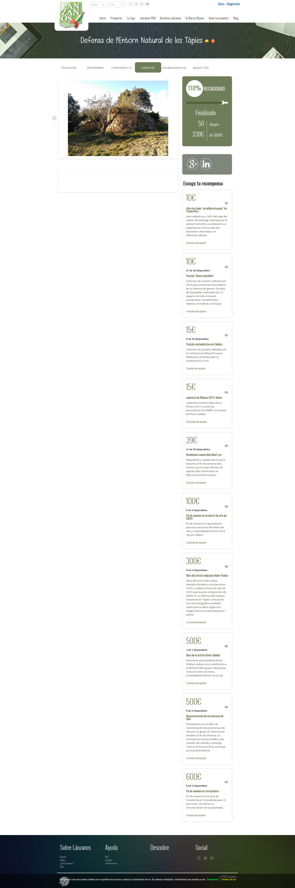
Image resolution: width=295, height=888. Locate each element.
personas (191, 243)
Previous (54, 118)
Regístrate (233, 4)
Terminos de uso (228, 879)
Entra (221, 4)
